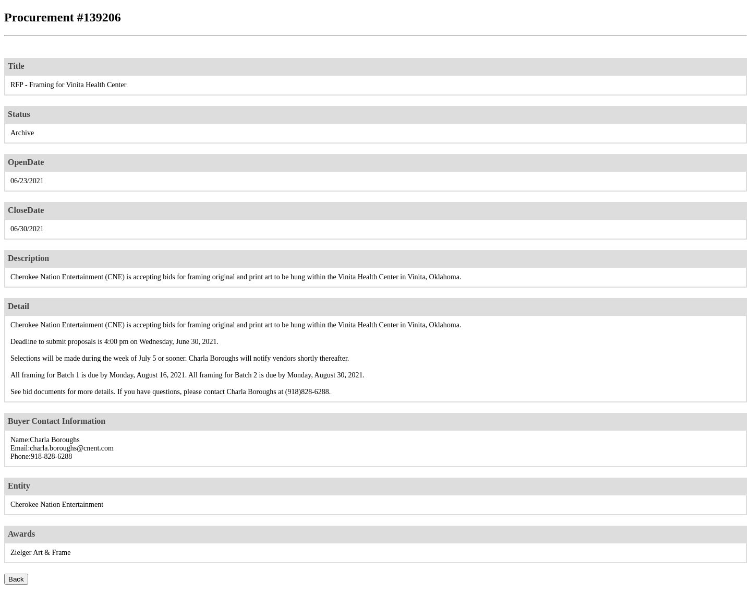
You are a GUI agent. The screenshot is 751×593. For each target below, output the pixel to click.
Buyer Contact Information (56, 421)
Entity (19, 485)
